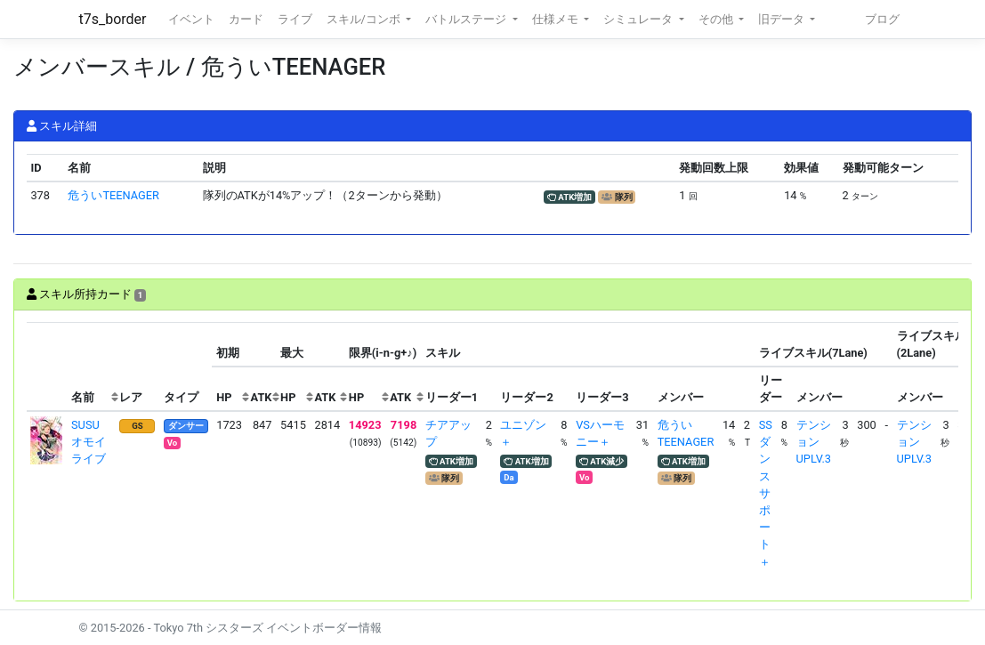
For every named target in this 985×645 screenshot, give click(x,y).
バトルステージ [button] (467, 19)
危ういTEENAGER (113, 195)
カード (246, 19)
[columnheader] (47, 367)
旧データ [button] (782, 19)
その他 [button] (717, 19)
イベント (191, 19)
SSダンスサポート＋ (765, 493)
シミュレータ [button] (639, 19)
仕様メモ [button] (556, 19)
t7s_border (113, 19)
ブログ (882, 19)
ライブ (295, 19)
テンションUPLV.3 (813, 441)
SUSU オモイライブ (91, 441)
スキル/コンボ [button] (365, 19)
